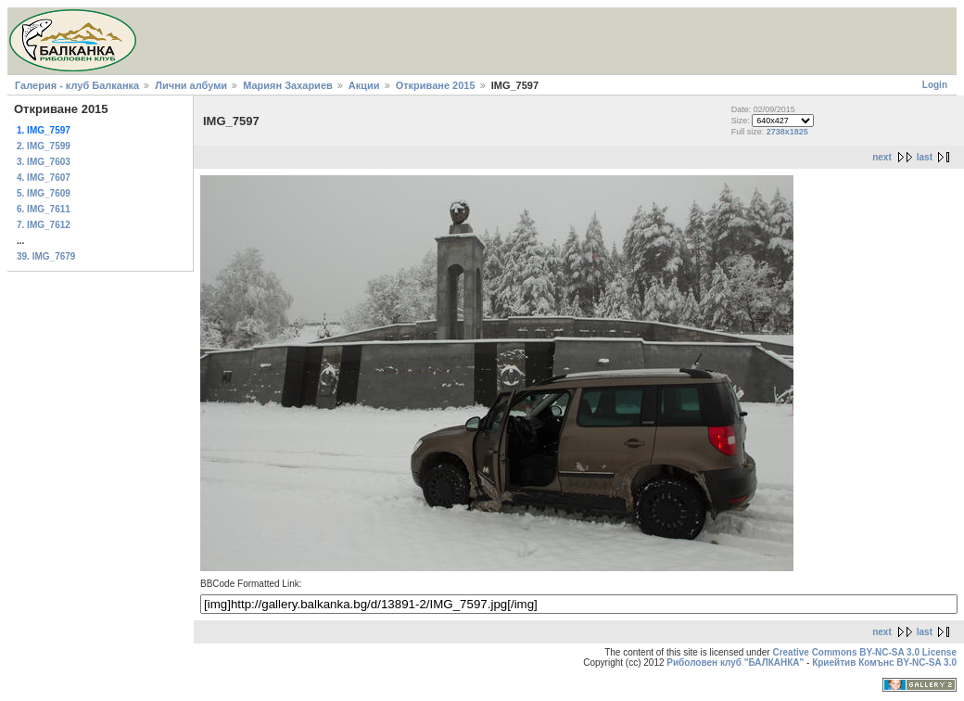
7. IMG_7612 (43, 225)
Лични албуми (191, 85)
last (924, 157)
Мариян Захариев (288, 85)
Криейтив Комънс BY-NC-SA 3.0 (884, 662)
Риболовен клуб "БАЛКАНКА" (735, 662)
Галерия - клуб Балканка (77, 85)
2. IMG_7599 (43, 146)
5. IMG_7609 (43, 193)
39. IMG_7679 (46, 256)
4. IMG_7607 (43, 177)
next (882, 157)
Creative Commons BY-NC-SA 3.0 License (864, 652)
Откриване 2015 (436, 85)
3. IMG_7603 (43, 162)
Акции (364, 85)
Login (934, 85)
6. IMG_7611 (43, 209)
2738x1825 (787, 131)
